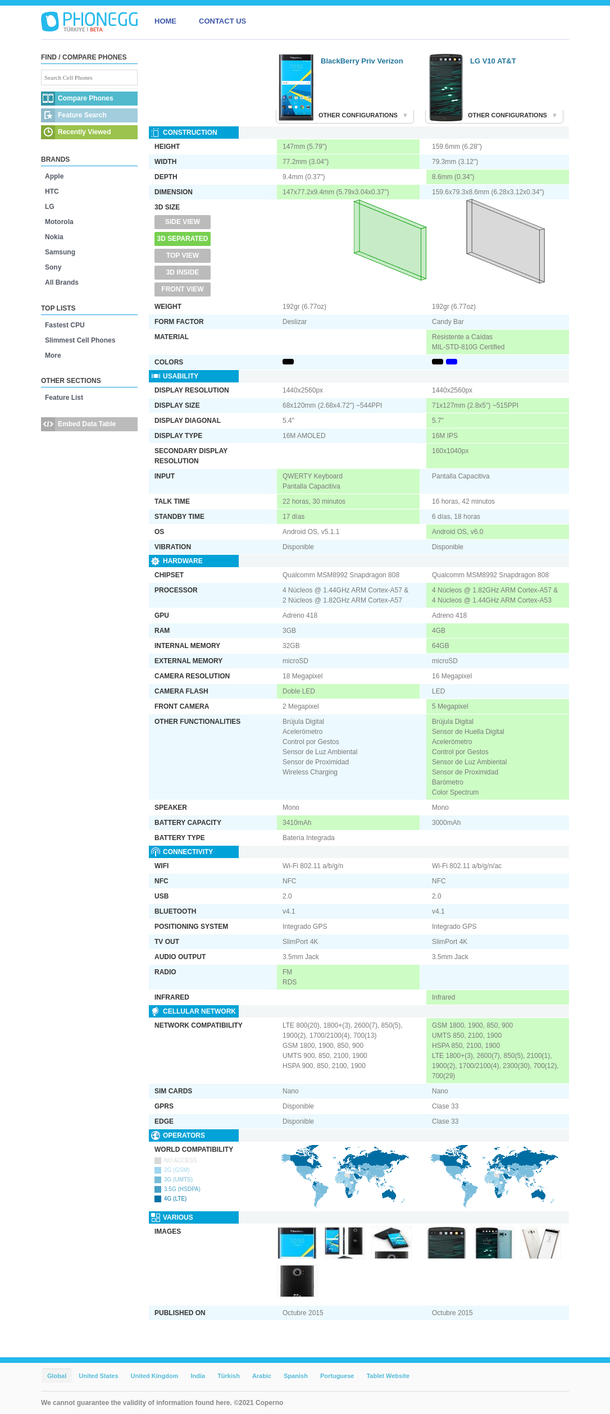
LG (49, 207)
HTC (52, 191)
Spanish (296, 1375)
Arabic (261, 1375)
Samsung (60, 252)
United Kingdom (155, 1375)
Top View (182, 255)
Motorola (59, 222)
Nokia (54, 237)
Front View (182, 289)
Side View (182, 222)
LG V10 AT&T (493, 61)
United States (98, 1375)
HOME (165, 21)
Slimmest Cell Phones (80, 340)
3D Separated (182, 239)
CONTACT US (222, 21)
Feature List (64, 398)
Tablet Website (387, 1375)
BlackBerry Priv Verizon (362, 61)
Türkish (228, 1375)
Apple (54, 176)
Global (56, 1375)
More (53, 355)
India (197, 1375)
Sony (53, 267)
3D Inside (182, 272)
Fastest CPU (65, 325)
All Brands (62, 282)
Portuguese (337, 1375)
